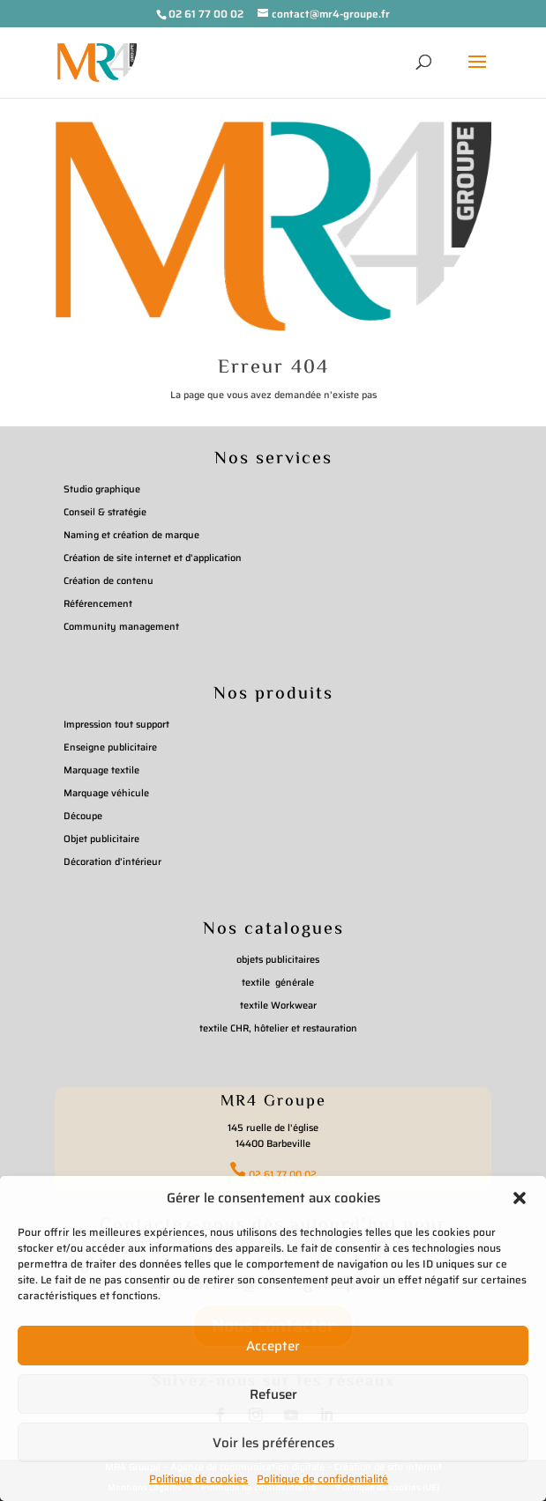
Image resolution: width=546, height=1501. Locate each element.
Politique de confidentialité (322, 1478)
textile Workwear (278, 1005)
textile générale (278, 982)
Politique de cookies (198, 1478)
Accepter (273, 1346)
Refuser (273, 1394)
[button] (519, 1198)
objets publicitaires (277, 959)
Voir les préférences (273, 1442)
